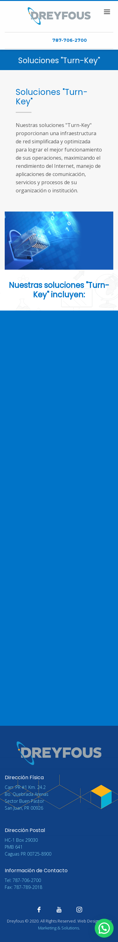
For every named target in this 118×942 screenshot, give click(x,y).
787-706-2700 (69, 40)
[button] (104, 928)
